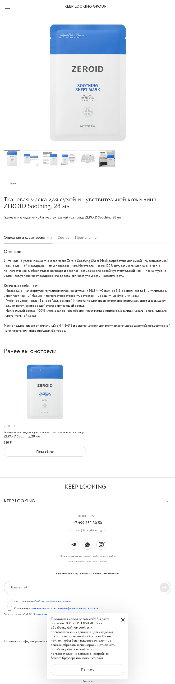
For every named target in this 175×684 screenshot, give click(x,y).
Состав (63, 237)
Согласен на (56, 608)
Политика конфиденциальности (27, 641)
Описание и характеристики (28, 237)
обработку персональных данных (52, 601)
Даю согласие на (43, 601)
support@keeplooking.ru (87, 530)
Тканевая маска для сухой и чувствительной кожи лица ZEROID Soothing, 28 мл (44, 434)
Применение (86, 237)
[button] (87, 503)
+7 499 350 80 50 (87, 523)
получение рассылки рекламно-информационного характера (63, 608)
